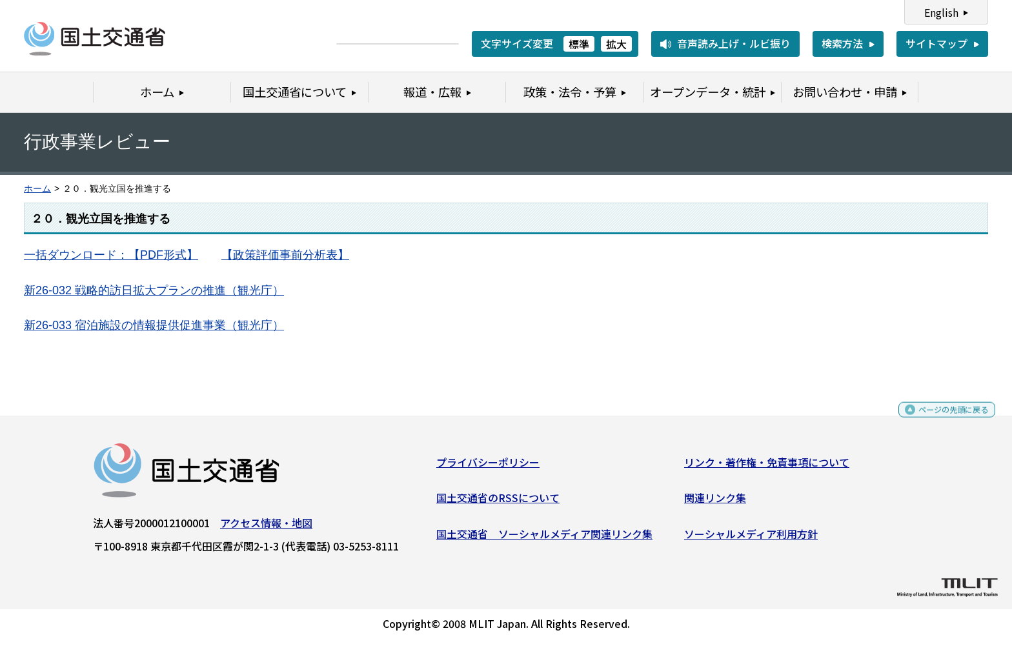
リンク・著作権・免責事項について (766, 466)
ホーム (37, 189)
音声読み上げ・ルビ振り (734, 43)
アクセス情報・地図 (266, 527)
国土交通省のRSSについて (498, 502)
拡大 (616, 44)
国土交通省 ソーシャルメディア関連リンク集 (544, 538)
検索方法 (842, 43)
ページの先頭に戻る (942, 420)
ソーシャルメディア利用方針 (751, 538)
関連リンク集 (715, 502)
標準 (579, 44)
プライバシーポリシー (488, 466)
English (941, 12)
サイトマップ (936, 43)
